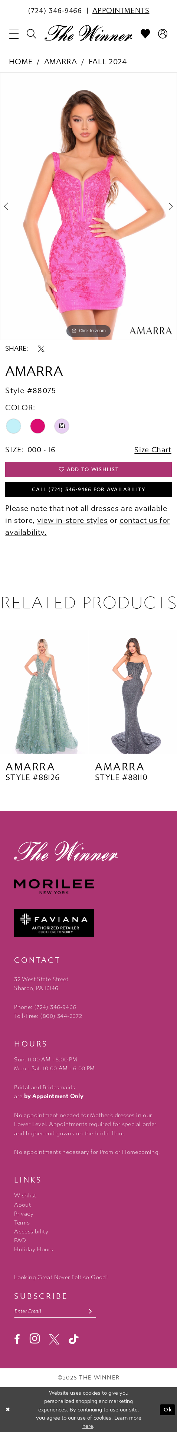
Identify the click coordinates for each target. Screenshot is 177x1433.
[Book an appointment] (120, 10)
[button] (14, 34)
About (22, 1205)
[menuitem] (55, 10)
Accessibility (31, 1232)
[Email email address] (55, 1312)
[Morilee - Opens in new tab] (88, 887)
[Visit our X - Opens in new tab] (54, 1340)
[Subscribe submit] (91, 1312)
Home (21, 61)
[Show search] (31, 34)
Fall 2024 (108, 61)
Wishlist (25, 1196)
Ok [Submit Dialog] (167, 1410)
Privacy (23, 1214)
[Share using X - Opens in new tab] (41, 349)
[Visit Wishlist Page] (145, 34)
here (87, 1427)
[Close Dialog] (8, 1410)
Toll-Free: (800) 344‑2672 (48, 1016)
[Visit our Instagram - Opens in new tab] (35, 1340)
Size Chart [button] (152, 449)
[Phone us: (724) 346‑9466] (55, 10)
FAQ (20, 1241)
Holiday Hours (33, 1250)
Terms (22, 1223)
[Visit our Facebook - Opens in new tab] (17, 1340)
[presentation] (44, 692)
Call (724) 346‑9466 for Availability (89, 490)
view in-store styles (72, 521)
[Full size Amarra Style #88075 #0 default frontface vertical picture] (88, 206)
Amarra (60, 61)
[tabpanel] (88, 206)
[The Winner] (89, 33)
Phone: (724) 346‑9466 (45, 1008)
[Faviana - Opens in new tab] (88, 924)
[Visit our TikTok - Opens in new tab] (74, 1340)
